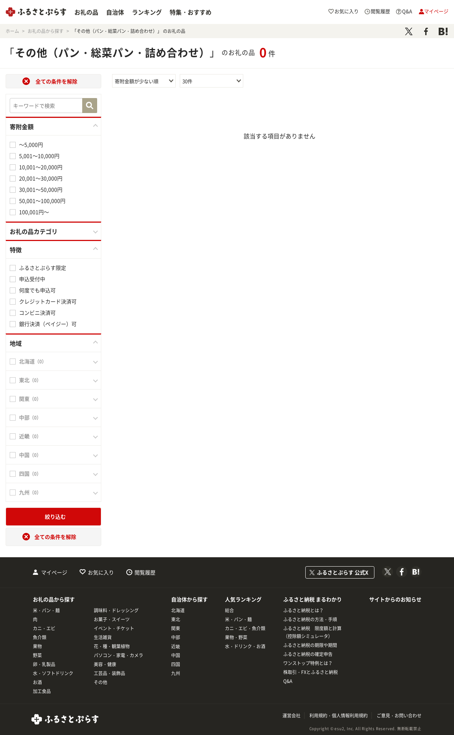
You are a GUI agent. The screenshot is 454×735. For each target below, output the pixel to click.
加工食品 (42, 691)
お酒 (37, 682)
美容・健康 (105, 664)
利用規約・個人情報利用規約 (338, 715)
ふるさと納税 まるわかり (312, 599)
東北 (175, 619)
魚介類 (39, 637)
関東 (175, 628)
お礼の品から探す (54, 599)
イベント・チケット (114, 628)
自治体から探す (189, 599)
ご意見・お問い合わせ (399, 715)
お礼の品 (86, 11)
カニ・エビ (44, 628)
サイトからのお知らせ (395, 599)
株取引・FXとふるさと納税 (310, 672)
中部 (175, 637)
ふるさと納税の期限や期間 (310, 645)
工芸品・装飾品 (109, 673)
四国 (175, 664)
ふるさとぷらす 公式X (342, 572)
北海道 (178, 610)
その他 (100, 682)
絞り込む (55, 516)
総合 (229, 610)
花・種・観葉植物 (112, 646)
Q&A (287, 681)
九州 (175, 673)
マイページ (54, 572)
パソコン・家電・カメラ (118, 655)
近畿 (175, 646)
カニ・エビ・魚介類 (245, 628)
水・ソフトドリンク (53, 673)
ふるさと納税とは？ (303, 610)
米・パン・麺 (46, 610)
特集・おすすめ (190, 11)
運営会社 (291, 715)
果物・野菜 (236, 637)
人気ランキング (243, 599)
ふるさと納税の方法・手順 (310, 619)
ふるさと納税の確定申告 (308, 654)
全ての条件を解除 (56, 81)
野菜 (37, 655)
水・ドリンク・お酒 (245, 646)
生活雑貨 (103, 637)
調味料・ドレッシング (116, 610)
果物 (37, 646)
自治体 (115, 11)
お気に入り (101, 572)
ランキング (147, 11)
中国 (175, 655)
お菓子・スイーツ (112, 619)
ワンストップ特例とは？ (308, 663)
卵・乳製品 (44, 664)
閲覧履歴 (145, 572)
